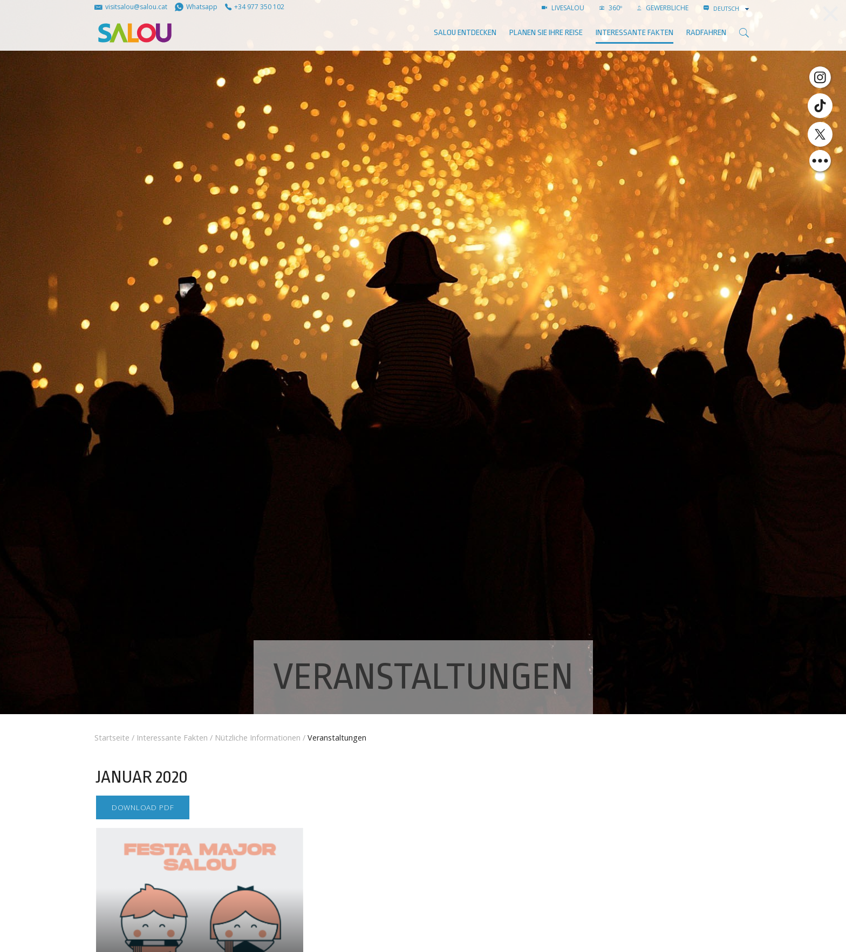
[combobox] (732, 8)
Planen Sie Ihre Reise (546, 32)
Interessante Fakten (634, 32)
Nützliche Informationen (258, 737)
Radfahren (706, 32)
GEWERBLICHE (662, 7)
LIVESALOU (563, 7)
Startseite (111, 737)
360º (610, 7)
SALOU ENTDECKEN (465, 32)
